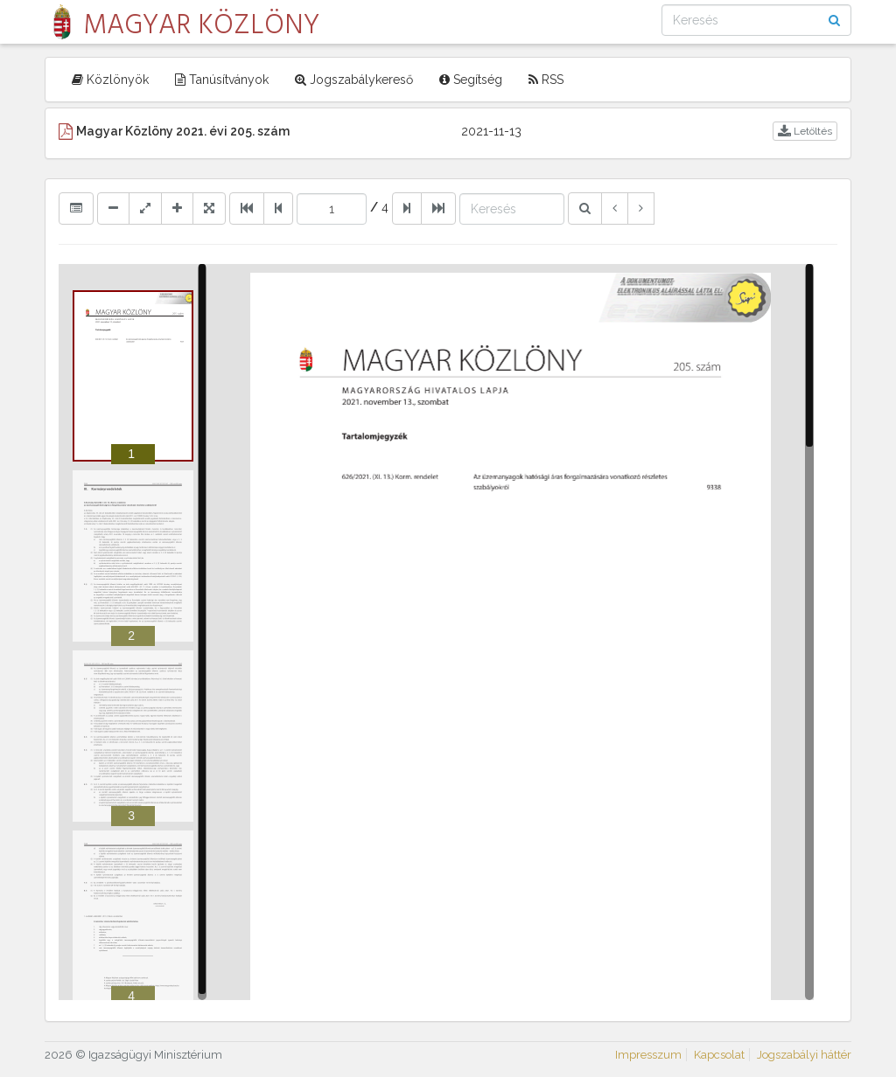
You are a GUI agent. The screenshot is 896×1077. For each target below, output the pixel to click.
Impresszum (648, 1054)
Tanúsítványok (222, 80)
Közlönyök (110, 80)
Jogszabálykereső (354, 80)
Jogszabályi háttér (804, 1054)
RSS (546, 80)
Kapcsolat (719, 1054)
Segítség (470, 80)
